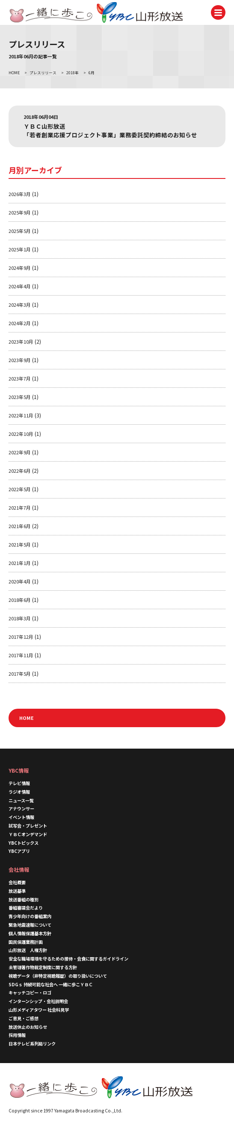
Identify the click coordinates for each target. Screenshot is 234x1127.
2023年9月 (20, 360)
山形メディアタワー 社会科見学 (39, 1009)
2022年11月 (21, 415)
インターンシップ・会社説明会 (38, 1001)
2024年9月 (20, 267)
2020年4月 (20, 581)
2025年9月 (20, 212)
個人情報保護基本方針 (30, 933)
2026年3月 (20, 193)
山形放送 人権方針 (28, 950)
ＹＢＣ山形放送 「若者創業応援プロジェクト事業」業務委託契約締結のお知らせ (110, 130)
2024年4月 (20, 286)
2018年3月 (20, 618)
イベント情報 (21, 817)
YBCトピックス (24, 843)
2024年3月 (20, 304)
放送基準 (17, 891)
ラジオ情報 (19, 792)
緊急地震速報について (30, 925)
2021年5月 (20, 544)
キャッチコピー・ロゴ (30, 992)
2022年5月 (20, 489)
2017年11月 (21, 655)
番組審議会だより (26, 907)
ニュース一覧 (21, 800)
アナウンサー (21, 808)
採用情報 (17, 1035)
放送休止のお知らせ (28, 1027)
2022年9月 (20, 452)
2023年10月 (21, 341)
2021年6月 (20, 526)
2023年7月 (20, 378)
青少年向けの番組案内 (30, 916)
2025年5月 (20, 230)
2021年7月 (20, 507)
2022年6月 (20, 470)
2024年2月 (20, 323)
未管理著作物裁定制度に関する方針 (43, 967)
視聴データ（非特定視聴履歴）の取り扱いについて (58, 976)
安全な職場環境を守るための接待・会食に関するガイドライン (68, 958)
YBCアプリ (19, 851)
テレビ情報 (19, 783)
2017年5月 (20, 673)
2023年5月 (20, 396)
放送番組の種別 (24, 899)
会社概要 (17, 882)
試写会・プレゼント (28, 825)
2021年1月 (20, 562)
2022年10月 (21, 433)
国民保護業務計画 (26, 942)
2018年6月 (20, 599)
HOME (26, 717)
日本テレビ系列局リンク (32, 1043)
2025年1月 (20, 249)
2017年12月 (21, 636)
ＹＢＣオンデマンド (28, 834)
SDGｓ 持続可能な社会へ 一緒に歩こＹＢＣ (51, 984)
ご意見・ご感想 (24, 1018)
